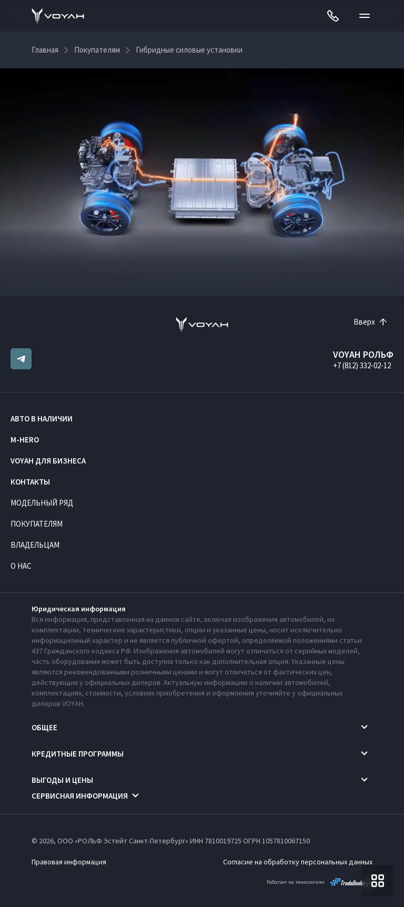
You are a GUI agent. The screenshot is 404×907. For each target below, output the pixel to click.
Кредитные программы (78, 754)
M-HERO (25, 440)
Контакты (30, 482)
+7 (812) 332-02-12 (362, 365)
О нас (21, 566)
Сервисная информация (80, 796)
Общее (44, 727)
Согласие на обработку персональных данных (297, 861)
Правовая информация (69, 861)
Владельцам (35, 545)
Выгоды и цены (62, 780)
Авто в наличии (42, 419)
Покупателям (37, 524)
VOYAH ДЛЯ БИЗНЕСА (48, 461)
